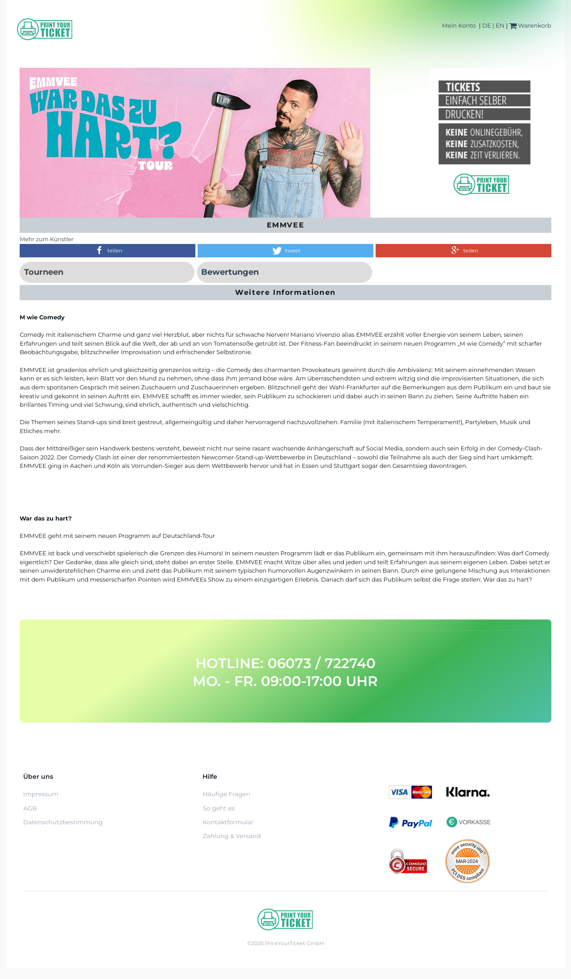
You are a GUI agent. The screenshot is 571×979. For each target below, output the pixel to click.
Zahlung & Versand (232, 835)
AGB (30, 808)
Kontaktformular (228, 822)
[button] (107, 250)
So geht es (219, 808)
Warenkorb (530, 25)
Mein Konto (459, 25)
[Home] (45, 29)
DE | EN (493, 25)
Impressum (40, 793)
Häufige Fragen (226, 793)
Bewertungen (230, 272)
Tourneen (43, 272)
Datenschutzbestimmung (63, 822)
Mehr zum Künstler (47, 239)
